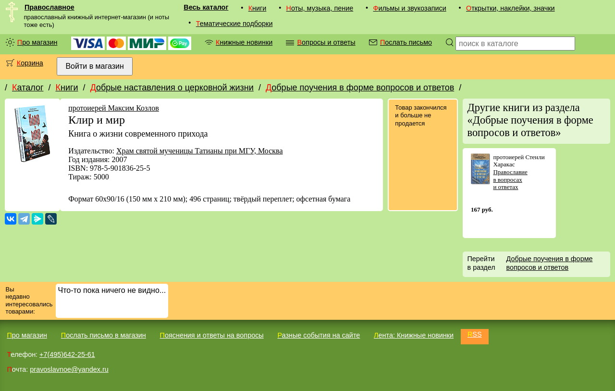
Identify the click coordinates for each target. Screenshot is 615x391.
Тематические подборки (234, 23)
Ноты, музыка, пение (320, 8)
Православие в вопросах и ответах (510, 179)
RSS (474, 334)
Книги (257, 8)
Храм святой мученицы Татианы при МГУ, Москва (199, 151)
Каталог (27, 87)
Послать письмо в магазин (103, 335)
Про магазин (37, 42)
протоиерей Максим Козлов (113, 108)
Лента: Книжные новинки (414, 335)
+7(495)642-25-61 (67, 354)
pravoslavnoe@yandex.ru (69, 369)
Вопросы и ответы (326, 42)
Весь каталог (206, 7)
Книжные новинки (244, 42)
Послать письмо (406, 42)
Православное (49, 7)
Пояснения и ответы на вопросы (212, 335)
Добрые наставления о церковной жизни (172, 87)
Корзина (30, 63)
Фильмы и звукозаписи (409, 8)
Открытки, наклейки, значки (510, 8)
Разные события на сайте (318, 335)
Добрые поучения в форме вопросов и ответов (360, 87)
